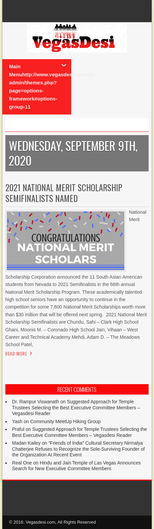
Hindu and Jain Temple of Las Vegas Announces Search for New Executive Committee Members (76, 466)
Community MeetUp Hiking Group (65, 421)
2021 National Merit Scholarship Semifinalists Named (63, 192)
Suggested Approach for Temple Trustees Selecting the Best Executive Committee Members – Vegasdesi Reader (76, 407)
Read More (16, 353)
